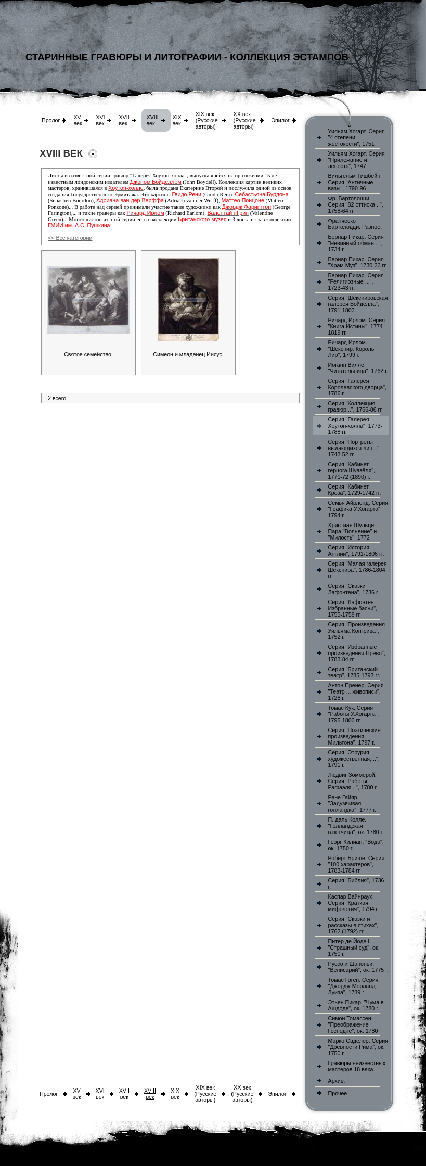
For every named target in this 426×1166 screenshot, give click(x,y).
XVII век (124, 120)
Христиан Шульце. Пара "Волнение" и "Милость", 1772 (352, 531)
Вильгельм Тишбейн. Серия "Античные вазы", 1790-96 (355, 182)
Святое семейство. (88, 354)
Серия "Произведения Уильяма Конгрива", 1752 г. (356, 630)
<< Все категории (70, 238)
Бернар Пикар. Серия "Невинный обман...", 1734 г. (356, 243)
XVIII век (153, 120)
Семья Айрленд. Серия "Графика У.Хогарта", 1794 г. (358, 508)
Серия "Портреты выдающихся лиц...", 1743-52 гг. (354, 448)
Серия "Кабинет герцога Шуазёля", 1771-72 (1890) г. (351, 470)
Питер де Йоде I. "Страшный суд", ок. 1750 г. (354, 947)
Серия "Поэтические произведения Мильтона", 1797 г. (354, 736)
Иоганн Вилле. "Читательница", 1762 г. (358, 368)
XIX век (177, 120)
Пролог (51, 120)
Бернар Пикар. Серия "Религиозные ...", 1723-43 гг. (356, 281)
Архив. (336, 1081)
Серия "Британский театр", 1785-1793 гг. (354, 672)
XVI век (100, 120)
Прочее (337, 1093)
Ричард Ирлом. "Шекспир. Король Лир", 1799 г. (351, 348)
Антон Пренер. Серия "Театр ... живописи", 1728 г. (356, 691)
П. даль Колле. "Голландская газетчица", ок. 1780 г (355, 825)
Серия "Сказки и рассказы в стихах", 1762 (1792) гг (353, 925)
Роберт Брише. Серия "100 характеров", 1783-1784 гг (356, 864)
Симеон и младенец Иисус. (188, 354)
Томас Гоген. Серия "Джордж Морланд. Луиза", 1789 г (353, 986)
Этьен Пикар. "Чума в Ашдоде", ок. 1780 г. (356, 1005)
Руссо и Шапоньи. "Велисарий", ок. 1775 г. (358, 966)
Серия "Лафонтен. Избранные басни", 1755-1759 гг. (352, 608)
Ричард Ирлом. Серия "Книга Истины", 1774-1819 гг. (356, 326)
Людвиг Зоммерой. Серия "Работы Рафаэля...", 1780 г (352, 781)
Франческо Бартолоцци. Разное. (355, 223)
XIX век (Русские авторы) (207, 120)
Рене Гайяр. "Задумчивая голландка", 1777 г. (352, 803)
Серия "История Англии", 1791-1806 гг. (356, 550)
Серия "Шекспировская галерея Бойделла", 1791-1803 (358, 303)
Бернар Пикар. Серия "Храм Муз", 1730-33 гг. (357, 262)
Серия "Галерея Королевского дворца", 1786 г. (357, 387)
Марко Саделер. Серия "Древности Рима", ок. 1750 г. (358, 1046)
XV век (77, 120)
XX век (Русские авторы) (245, 120)
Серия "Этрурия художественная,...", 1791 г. (354, 758)
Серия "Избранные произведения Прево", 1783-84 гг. (356, 653)
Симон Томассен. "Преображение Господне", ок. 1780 (353, 1024)
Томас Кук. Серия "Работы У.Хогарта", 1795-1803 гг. (353, 713)
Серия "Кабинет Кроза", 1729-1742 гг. (354, 489)
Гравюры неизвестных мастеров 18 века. (356, 1066)
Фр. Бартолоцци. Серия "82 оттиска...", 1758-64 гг (355, 204)
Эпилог (280, 120)
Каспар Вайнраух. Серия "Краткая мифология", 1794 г (353, 902)
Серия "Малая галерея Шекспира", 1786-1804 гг (357, 569)
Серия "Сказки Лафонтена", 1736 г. (353, 589)
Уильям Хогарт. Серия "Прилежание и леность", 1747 (356, 159)
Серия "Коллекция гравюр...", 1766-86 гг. (355, 406)
